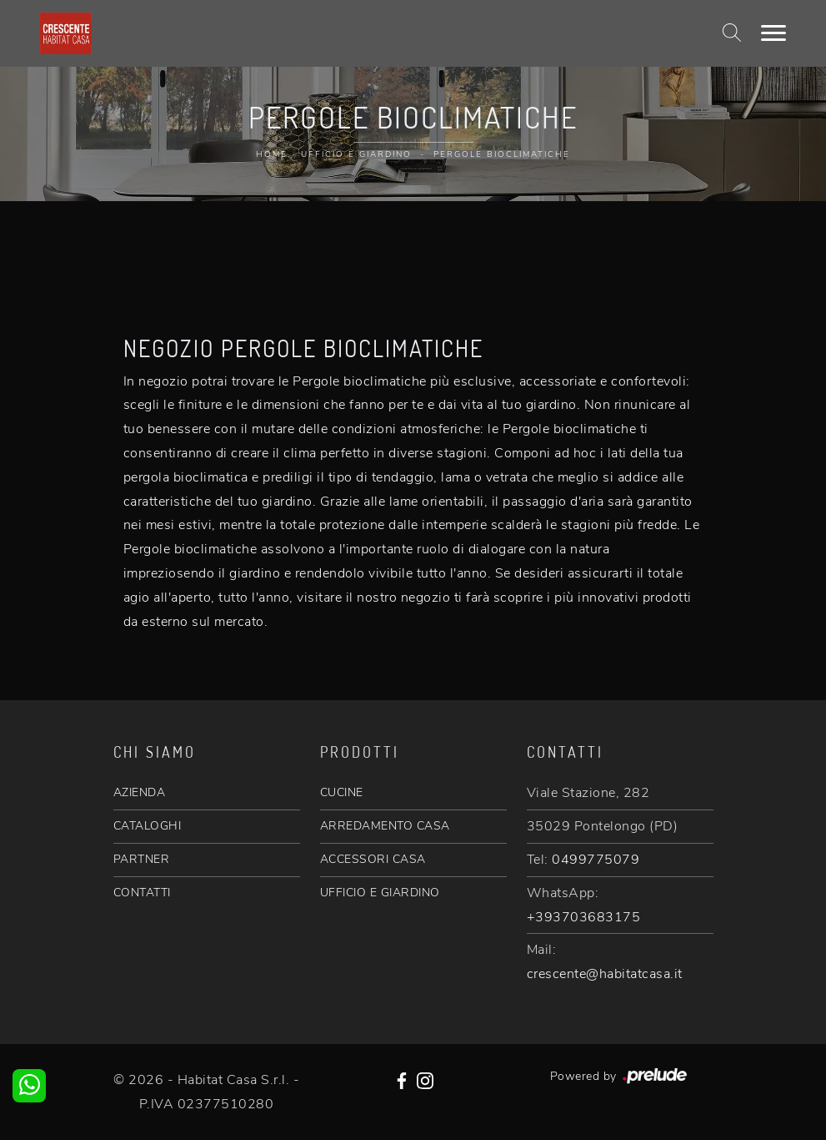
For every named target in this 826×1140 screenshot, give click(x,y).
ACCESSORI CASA (373, 859)
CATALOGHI (147, 826)
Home (272, 154)
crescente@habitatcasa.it (605, 974)
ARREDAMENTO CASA (385, 826)
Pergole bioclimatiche (501, 154)
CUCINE (341, 792)
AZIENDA (139, 792)
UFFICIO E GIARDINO (380, 892)
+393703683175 (584, 917)
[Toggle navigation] (773, 33)
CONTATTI (142, 892)
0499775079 (595, 859)
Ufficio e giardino (356, 154)
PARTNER (141, 859)
